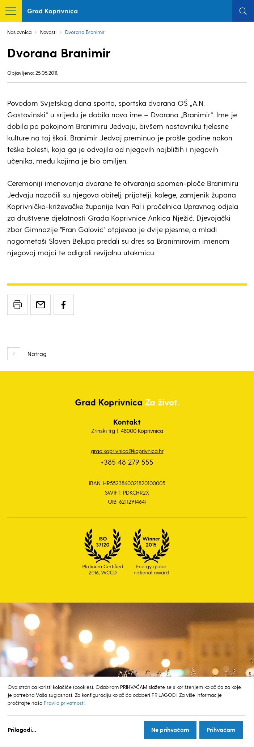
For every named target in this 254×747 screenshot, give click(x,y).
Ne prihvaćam (170, 729)
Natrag (37, 353)
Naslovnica (19, 32)
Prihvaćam (221, 729)
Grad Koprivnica (52, 10)
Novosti (48, 32)
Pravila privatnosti (64, 703)
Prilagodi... (22, 729)
